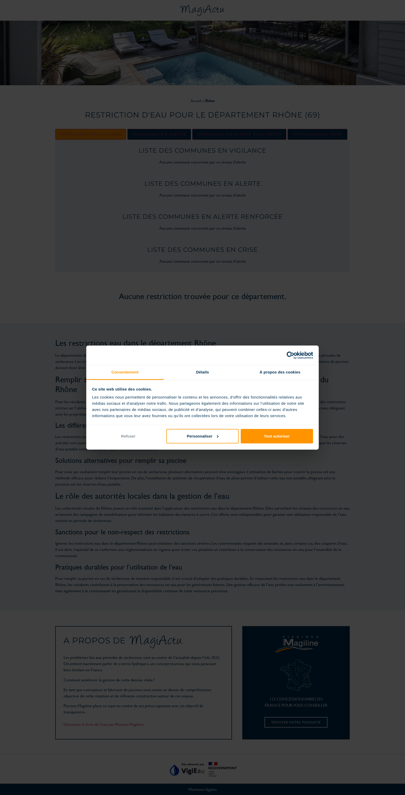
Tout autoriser (277, 436)
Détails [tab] (202, 372)
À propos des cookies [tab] (280, 372)
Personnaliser (203, 436)
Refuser (128, 436)
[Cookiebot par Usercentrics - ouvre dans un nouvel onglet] (290, 355)
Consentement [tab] (124, 372)
